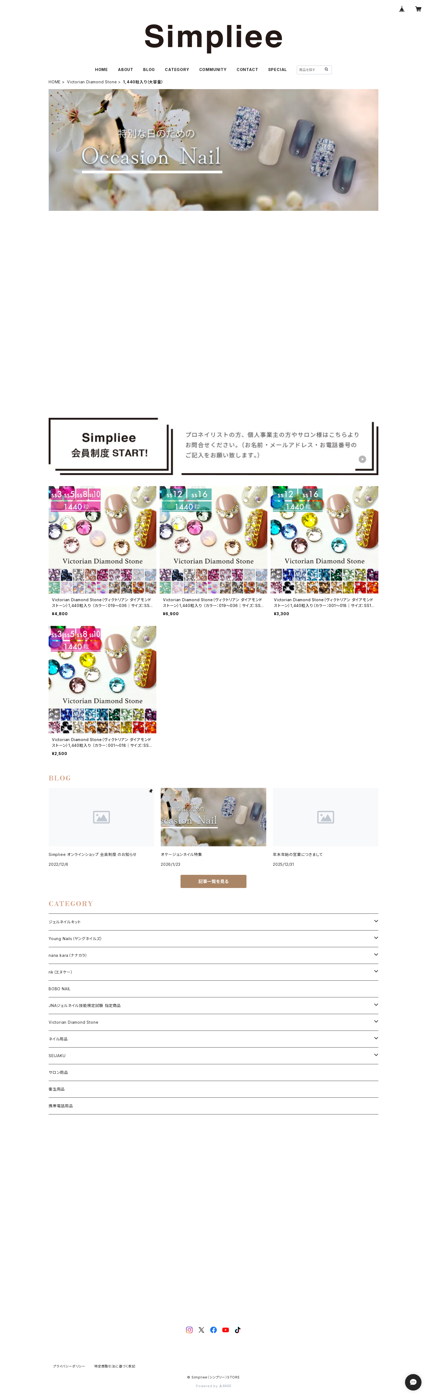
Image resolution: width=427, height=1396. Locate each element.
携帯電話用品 (61, 1105)
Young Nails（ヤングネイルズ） (75, 938)
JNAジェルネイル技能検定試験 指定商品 (85, 1005)
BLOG (149, 69)
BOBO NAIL (60, 988)
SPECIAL (277, 69)
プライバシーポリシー (69, 1366)
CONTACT (247, 69)
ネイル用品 (58, 1039)
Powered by (213, 1386)
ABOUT (125, 69)
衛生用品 (57, 1089)
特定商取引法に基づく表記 (114, 1366)
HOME (101, 69)
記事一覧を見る (213, 881)
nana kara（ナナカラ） (68, 955)
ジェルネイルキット (65, 922)
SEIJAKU (57, 1055)
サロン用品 (58, 1072)
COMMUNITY (213, 69)
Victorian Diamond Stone (92, 82)
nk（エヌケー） (61, 972)
